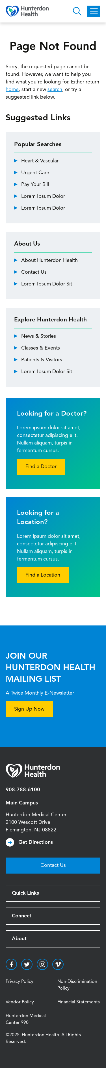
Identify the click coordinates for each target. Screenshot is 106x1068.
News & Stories (38, 336)
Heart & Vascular (40, 161)
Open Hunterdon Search (77, 11)
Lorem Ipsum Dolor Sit (46, 284)
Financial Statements (78, 1002)
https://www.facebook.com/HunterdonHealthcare (11, 964)
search (54, 89)
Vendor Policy (20, 1002)
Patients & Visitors (41, 359)
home (12, 89)
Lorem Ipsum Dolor (43, 196)
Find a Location (42, 575)
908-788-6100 (23, 789)
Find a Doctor (41, 466)
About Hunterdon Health (49, 260)
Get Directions (35, 842)
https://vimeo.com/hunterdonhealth (58, 964)
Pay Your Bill (35, 184)
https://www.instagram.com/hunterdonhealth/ (42, 964)
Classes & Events (40, 348)
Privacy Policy (19, 981)
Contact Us (34, 272)
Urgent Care (35, 172)
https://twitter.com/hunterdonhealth (27, 964)
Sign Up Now (29, 709)
